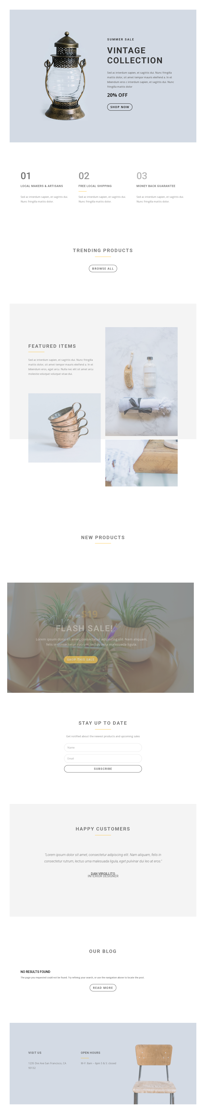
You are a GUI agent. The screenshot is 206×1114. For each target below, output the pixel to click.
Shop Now (119, 107)
